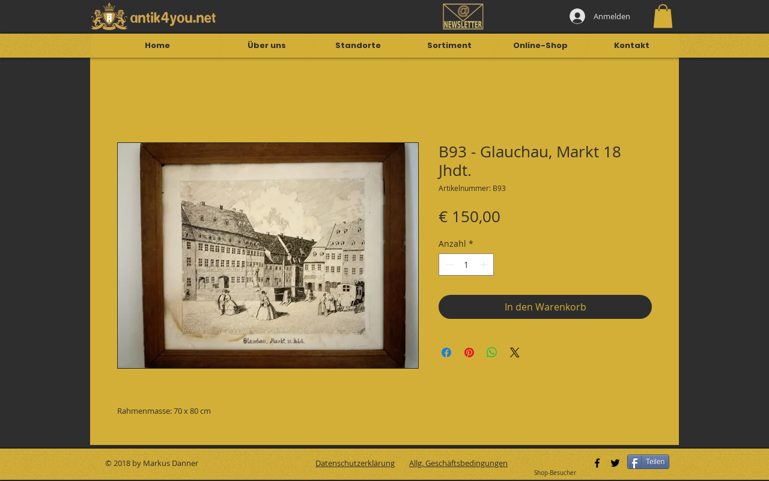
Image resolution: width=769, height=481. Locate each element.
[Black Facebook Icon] (597, 463)
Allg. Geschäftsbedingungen (458, 463)
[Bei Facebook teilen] (446, 352)
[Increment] (484, 264)
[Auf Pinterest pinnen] (469, 352)
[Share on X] (515, 352)
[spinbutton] (466, 264)
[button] (663, 16)
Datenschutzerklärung (355, 463)
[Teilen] (648, 462)
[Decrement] (447, 264)
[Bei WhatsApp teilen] (492, 352)
